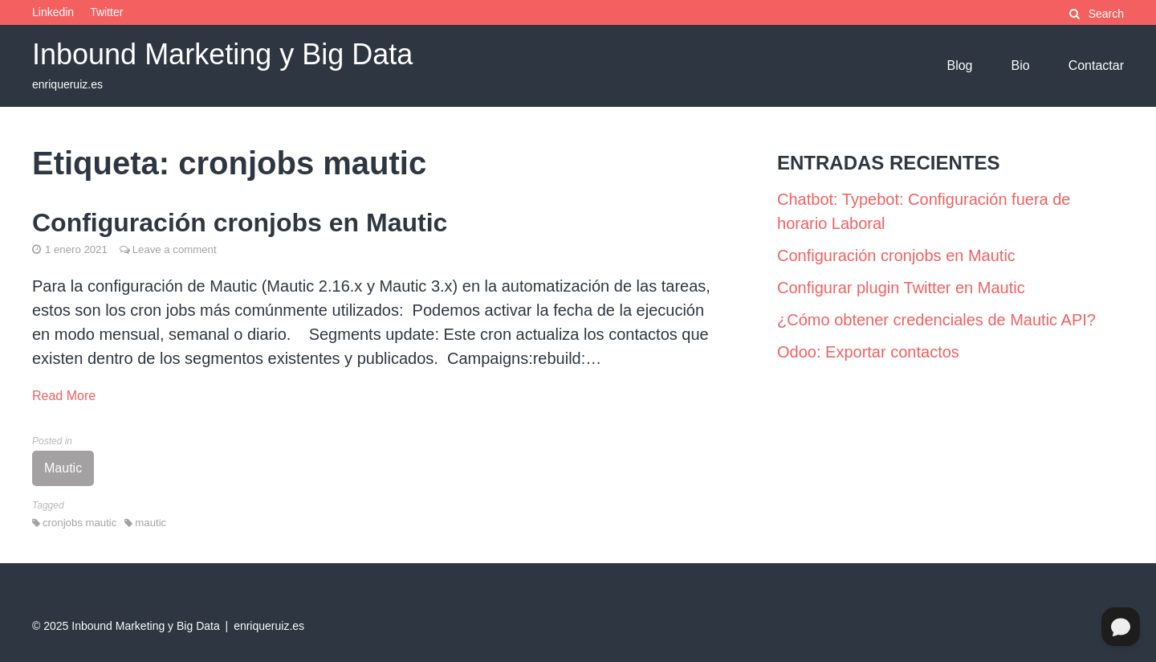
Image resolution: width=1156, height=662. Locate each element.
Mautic (63, 468)
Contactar (1096, 65)
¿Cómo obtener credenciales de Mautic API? (936, 320)
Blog (959, 65)
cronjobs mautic (79, 523)
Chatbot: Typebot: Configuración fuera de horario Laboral (923, 211)
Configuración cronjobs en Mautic (239, 222)
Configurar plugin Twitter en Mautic (901, 287)
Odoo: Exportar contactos (868, 352)
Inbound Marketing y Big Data (222, 54)
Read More (64, 396)
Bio (1021, 65)
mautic (150, 523)
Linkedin (53, 12)
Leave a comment (174, 249)
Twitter (106, 12)
